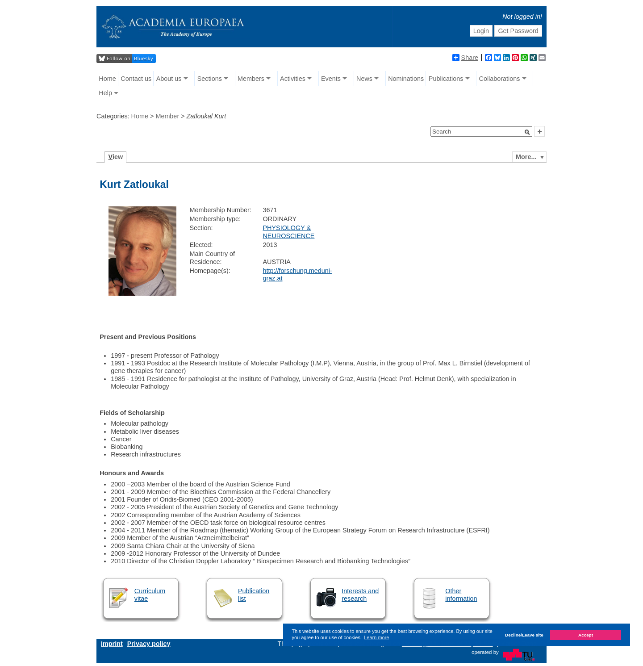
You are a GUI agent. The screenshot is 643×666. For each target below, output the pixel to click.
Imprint (112, 643)
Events (331, 78)
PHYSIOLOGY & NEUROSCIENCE (288, 231)
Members (251, 78)
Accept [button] (585, 634)
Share (465, 57)
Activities (292, 78)
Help (105, 92)
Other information (461, 594)
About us (169, 78)
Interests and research (360, 594)
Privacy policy (149, 643)
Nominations (406, 78)
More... (526, 156)
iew (116, 156)
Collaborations (499, 78)
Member (167, 116)
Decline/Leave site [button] (524, 634)
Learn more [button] (376, 637)
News (364, 78)
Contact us (136, 78)
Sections (209, 78)
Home (107, 78)
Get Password (518, 30)
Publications (446, 78)
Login (481, 30)
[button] (527, 132)
